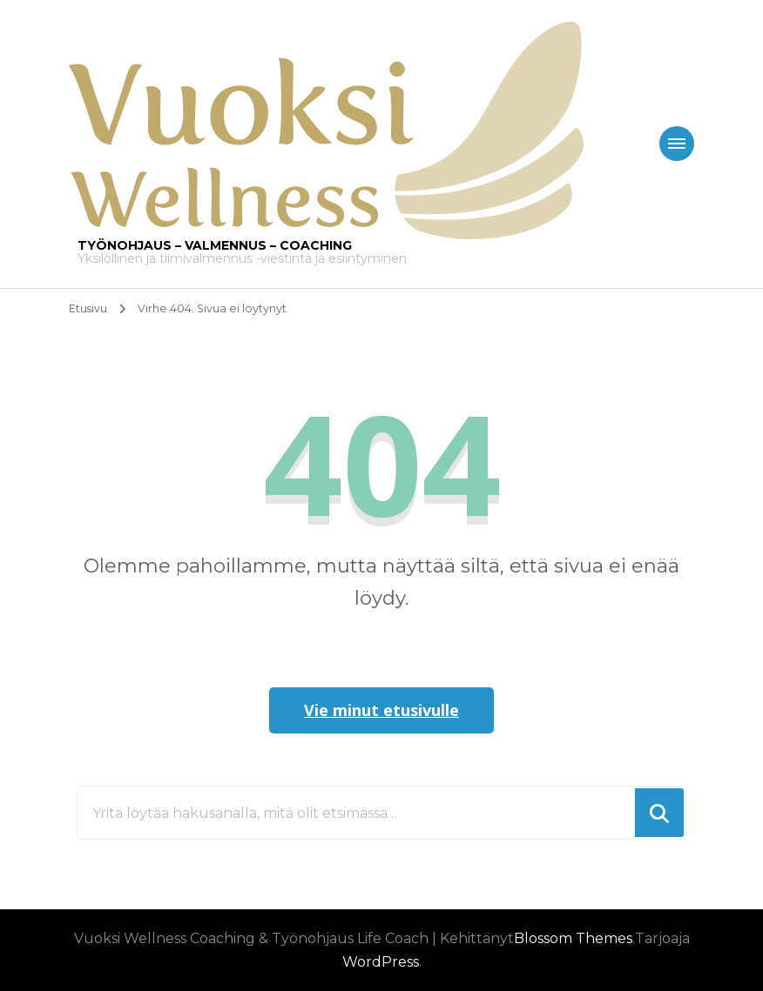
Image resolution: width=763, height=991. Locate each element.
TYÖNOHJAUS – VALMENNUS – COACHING (215, 245)
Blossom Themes (573, 938)
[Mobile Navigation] (676, 143)
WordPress (380, 962)
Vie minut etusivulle (381, 710)
